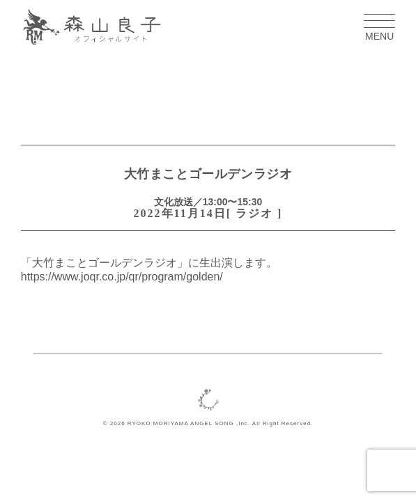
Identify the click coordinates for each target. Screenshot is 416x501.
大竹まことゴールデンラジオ (208, 174)
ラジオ (254, 213)
